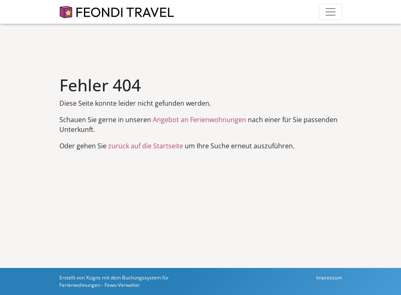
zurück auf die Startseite (145, 145)
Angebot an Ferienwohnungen (199, 119)
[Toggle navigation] (330, 12)
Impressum (329, 277)
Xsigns (93, 277)
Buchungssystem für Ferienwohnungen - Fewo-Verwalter (114, 281)
